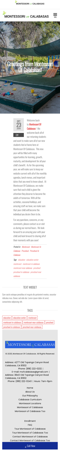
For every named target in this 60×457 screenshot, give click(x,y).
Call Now (30, 446)
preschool (36, 267)
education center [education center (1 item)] (19, 317)
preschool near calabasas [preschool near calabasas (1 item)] (32, 327)
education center (32, 259)
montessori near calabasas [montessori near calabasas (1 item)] (34, 322)
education (21, 259)
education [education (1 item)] (7, 317)
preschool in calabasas (21, 271)
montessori (17, 263)
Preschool (25, 250)
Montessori (26, 246)
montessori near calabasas (22, 267)
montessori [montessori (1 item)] (32, 317)
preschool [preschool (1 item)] (49, 322)
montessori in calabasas (31, 263)
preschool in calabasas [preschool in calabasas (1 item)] (11, 327)
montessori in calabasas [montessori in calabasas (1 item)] (12, 322)
